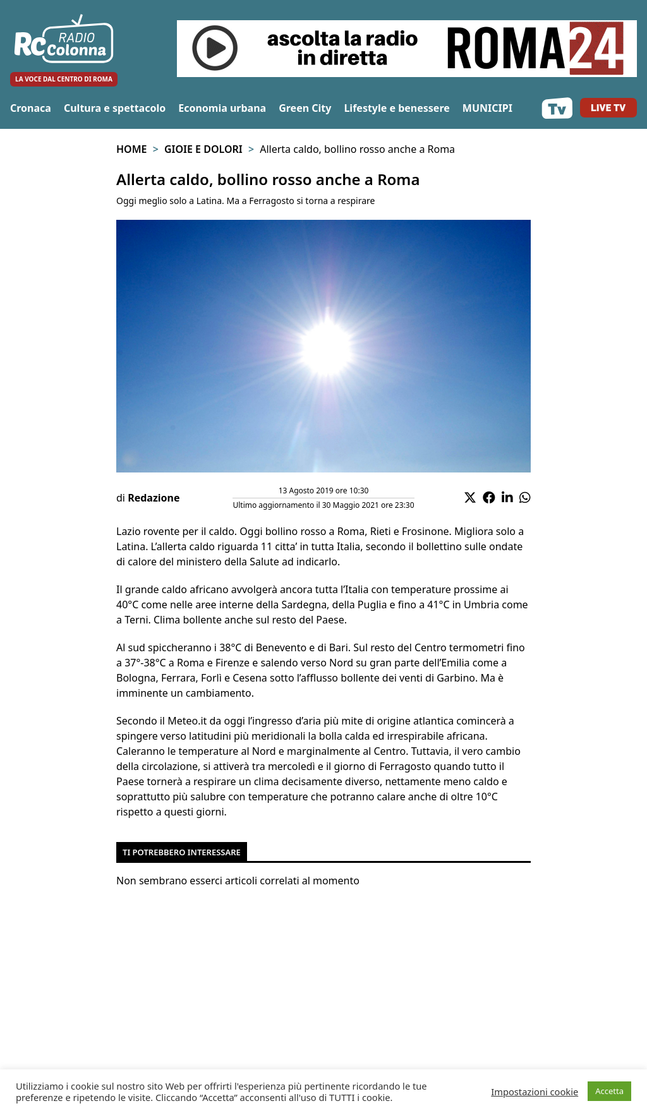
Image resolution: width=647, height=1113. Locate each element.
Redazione (153, 498)
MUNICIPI (487, 108)
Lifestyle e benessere (396, 108)
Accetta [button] (609, 1091)
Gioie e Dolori (203, 149)
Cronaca (30, 108)
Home (131, 149)
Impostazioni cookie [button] (534, 1091)
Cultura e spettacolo (115, 108)
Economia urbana (222, 108)
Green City (305, 108)
